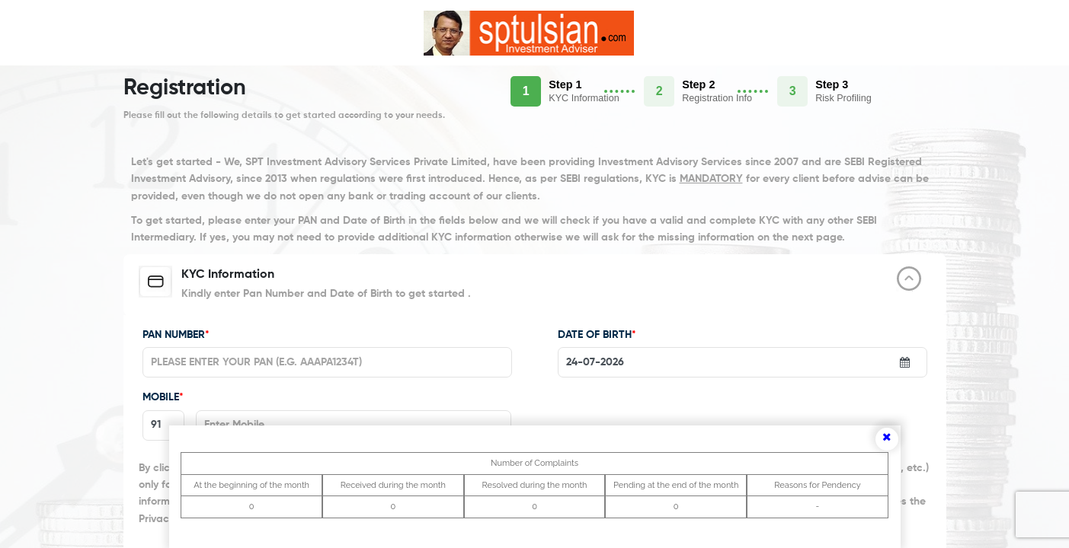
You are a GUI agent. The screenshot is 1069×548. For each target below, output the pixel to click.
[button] (577, 91)
